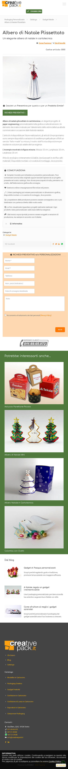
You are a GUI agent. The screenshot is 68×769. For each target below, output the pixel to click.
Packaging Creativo (14, 684)
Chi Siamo (11, 655)
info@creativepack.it (15, 737)
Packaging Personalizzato (15, 20)
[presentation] (24, 322)
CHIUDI (61, 765)
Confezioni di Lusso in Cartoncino (20, 702)
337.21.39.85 (12, 732)
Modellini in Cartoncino (16, 678)
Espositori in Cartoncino (16, 708)
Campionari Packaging (16, 714)
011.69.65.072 (12, 729)
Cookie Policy (55, 761)
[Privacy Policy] (45, 315)
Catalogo (33, 20)
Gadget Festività (13, 690)
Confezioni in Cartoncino (16, 696)
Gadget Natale (48, 20)
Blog (9, 660)
